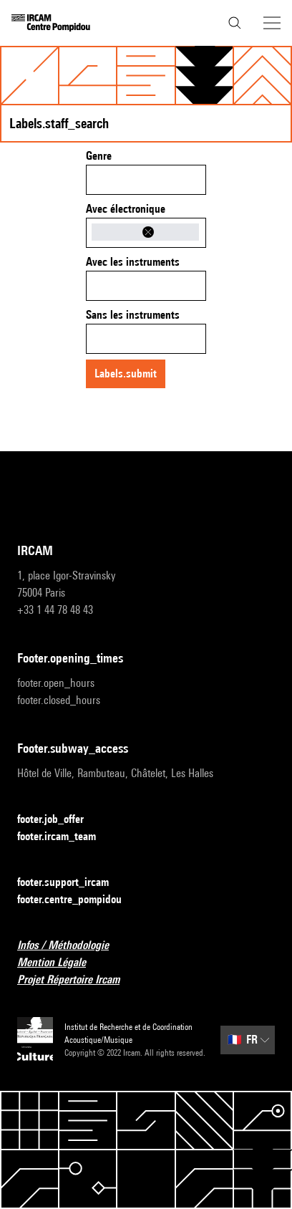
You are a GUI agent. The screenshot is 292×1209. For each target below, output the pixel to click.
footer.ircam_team (65, 836)
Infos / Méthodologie (71, 945)
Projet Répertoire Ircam (77, 980)
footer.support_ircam (71, 882)
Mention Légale (60, 962)
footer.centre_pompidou (78, 899)
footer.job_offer (59, 819)
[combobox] (146, 180)
